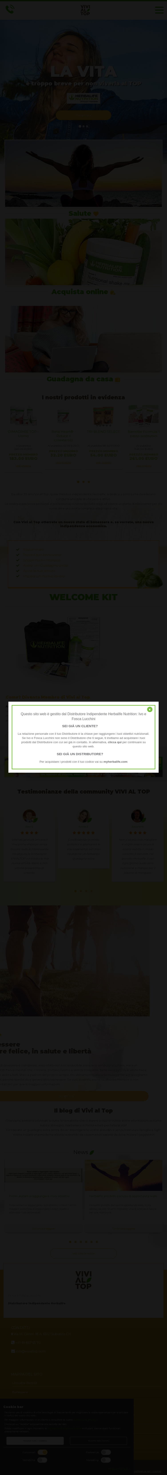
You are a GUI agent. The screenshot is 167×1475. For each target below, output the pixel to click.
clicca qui (115, 742)
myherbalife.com (115, 761)
